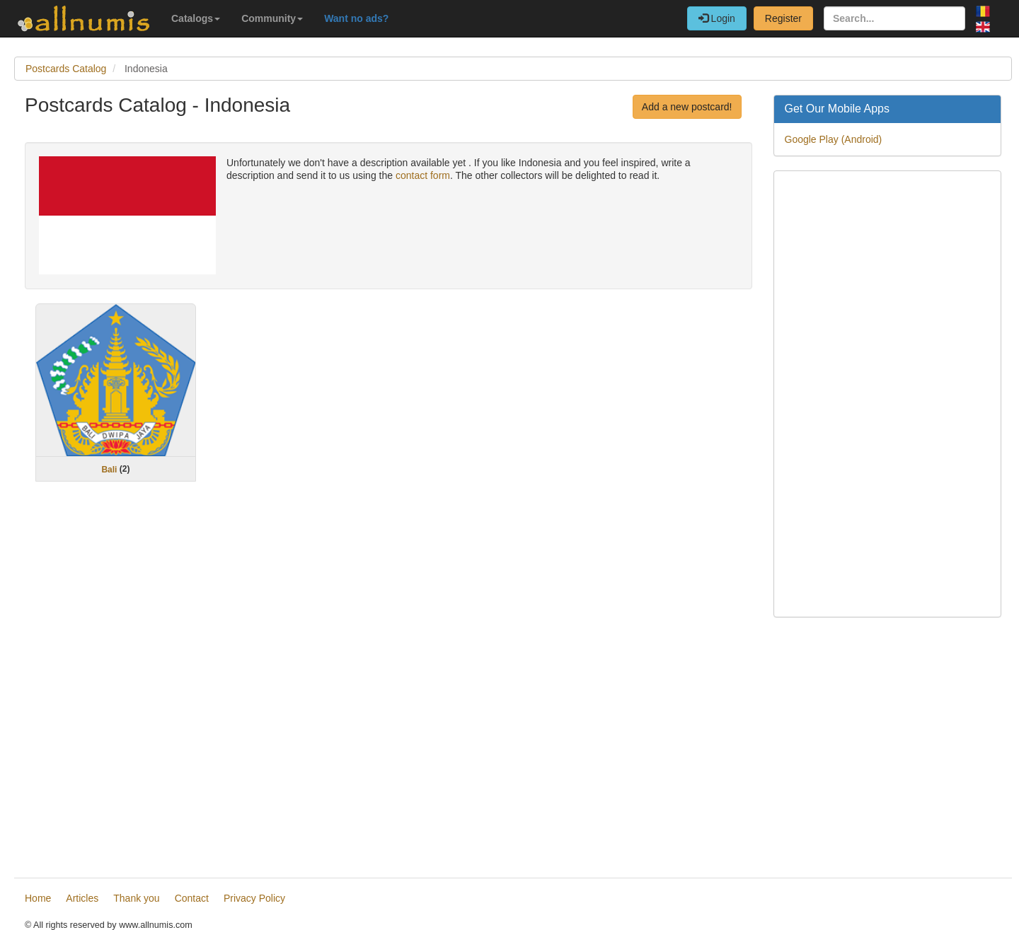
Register (783, 18)
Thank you (136, 898)
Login (716, 18)
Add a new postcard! (687, 106)
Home (38, 898)
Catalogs (195, 18)
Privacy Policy (254, 898)
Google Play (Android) (833, 139)
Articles (82, 898)
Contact (192, 898)
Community (272, 18)
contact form (423, 175)
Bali (109, 469)
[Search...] (894, 18)
